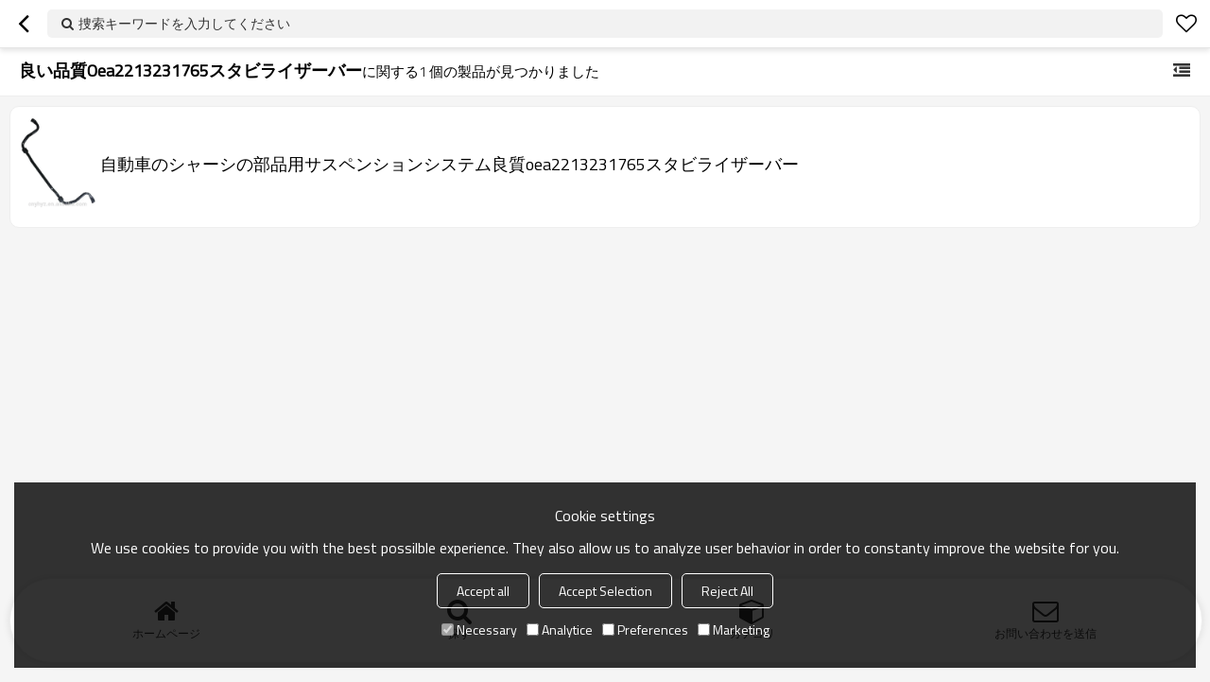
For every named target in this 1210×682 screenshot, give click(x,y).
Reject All (727, 591)
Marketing (733, 629)
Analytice (560, 629)
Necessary (479, 629)
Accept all (483, 591)
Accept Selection (605, 591)
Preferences (645, 629)
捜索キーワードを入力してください (184, 23)
